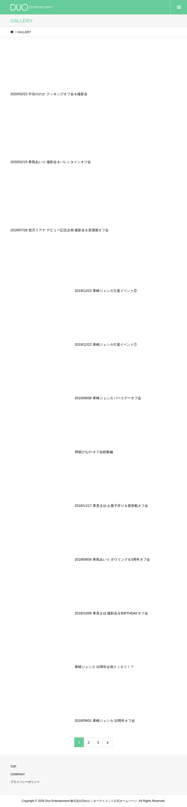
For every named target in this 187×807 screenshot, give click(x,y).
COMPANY (17, 774)
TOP (13, 766)
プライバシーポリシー (25, 782)
